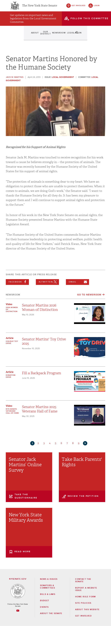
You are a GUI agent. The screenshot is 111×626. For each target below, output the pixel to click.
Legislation (61, 36)
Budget (44, 601)
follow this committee (89, 21)
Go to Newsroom (89, 295)
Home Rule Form (85, 597)
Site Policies (83, 603)
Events (75, 36)
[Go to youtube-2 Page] (18, 610)
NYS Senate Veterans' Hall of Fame (12, 411)
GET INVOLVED (83, 616)
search (97, 36)
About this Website (87, 610)
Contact (86, 36)
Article (9, 338)
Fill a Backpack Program (41, 373)
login (97, 7)
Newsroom (45, 36)
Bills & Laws (47, 594)
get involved (78, 7)
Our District (29, 36)
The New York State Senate (39, 7)
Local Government (63, 77)
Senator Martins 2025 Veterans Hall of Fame (39, 409)
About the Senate (51, 613)
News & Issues (48, 579)
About (15, 36)
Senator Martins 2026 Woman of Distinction (40, 307)
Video (9, 304)
